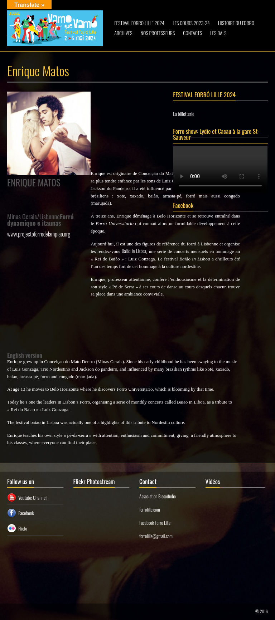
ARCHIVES (123, 32)
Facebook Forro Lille (154, 522)
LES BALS (218, 32)
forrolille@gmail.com (156, 536)
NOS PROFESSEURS (158, 32)
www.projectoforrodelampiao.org (38, 234)
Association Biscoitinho (157, 496)
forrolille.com (149, 509)
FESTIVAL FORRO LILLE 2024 (139, 22)
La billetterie (183, 113)
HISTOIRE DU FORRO (236, 22)
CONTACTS (192, 32)
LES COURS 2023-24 (191, 22)
